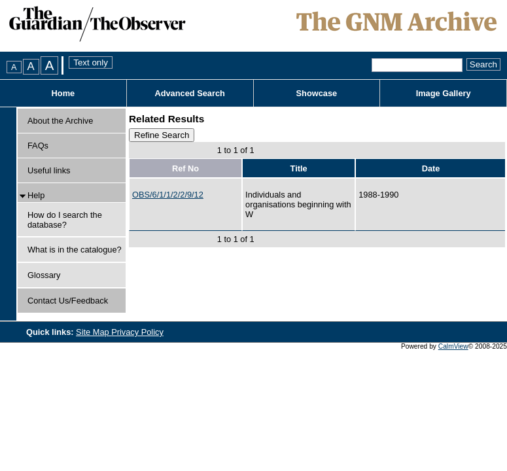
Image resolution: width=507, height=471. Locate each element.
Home (63, 93)
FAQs (37, 145)
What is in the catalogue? (74, 249)
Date (431, 168)
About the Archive (60, 121)
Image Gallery (443, 93)
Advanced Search (189, 93)
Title (298, 168)
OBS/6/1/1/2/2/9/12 (167, 195)
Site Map (93, 332)
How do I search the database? (64, 220)
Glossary (44, 275)
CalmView (453, 346)
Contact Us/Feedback (67, 300)
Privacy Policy (137, 332)
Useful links (48, 170)
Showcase (317, 93)
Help (35, 195)
